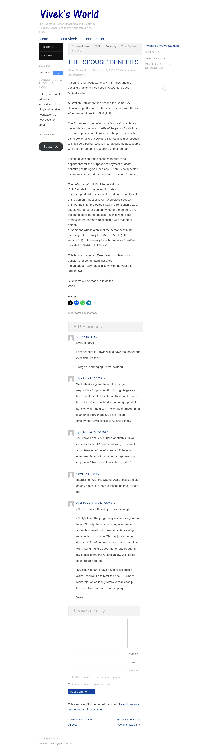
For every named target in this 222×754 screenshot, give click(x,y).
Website (133, 673)
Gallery (47, 55)
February (111, 46)
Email (133, 665)
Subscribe (50, 146)
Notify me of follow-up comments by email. (97, 680)
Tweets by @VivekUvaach (162, 45)
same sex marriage (86, 312)
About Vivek (67, 39)
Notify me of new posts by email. (91, 687)
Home (43, 39)
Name (133, 656)
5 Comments (125, 70)
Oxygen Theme (62, 746)
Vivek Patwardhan (79, 70)
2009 (98, 46)
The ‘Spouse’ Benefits (103, 62)
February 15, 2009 (103, 70)
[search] (46, 73)
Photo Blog (49, 47)
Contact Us (95, 39)
